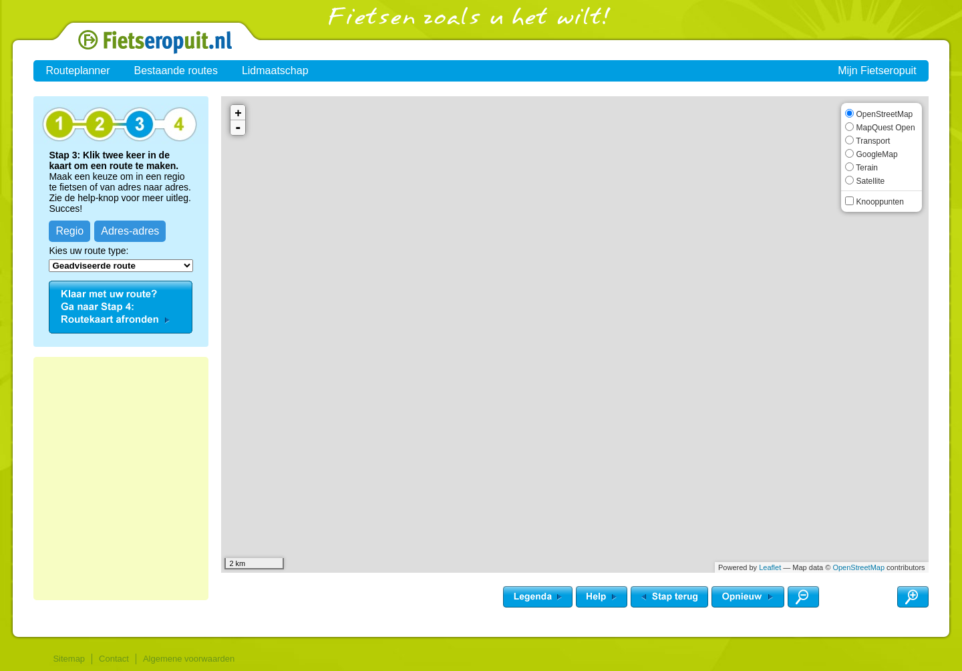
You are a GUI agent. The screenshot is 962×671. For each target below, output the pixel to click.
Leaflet (770, 567)
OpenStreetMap (858, 567)
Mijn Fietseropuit (877, 70)
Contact (114, 659)
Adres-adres (130, 231)
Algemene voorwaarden (188, 659)
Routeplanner (77, 70)
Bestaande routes (175, 70)
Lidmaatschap (275, 70)
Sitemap (69, 659)
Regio (69, 231)
